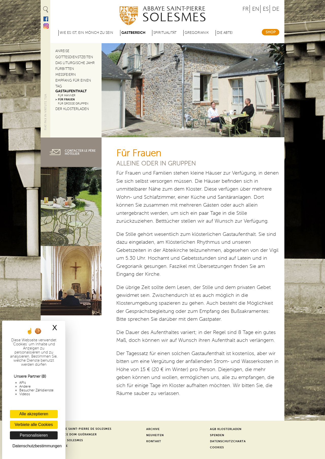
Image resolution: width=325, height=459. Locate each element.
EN (255, 9)
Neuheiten (155, 435)
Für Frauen (66, 99)
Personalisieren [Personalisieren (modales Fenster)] (34, 435)
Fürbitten (64, 69)
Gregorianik (197, 33)
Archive (153, 429)
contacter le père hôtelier (80, 152)
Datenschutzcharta (228, 441)
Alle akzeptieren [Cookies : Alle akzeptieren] (33, 414)
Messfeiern (65, 74)
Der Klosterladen (72, 109)
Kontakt (153, 441)
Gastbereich (133, 33)
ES (266, 9)
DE (275, 9)
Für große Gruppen (73, 103)
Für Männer (66, 95)
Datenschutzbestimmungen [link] (35, 446)
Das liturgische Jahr (75, 63)
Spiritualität (164, 33)
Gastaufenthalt (71, 91)
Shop (270, 32)
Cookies (217, 447)
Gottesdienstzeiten (74, 57)
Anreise (62, 51)
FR (245, 9)
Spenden (217, 435)
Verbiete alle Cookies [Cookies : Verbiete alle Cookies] (34, 424)
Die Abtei (225, 33)
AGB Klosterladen (225, 429)
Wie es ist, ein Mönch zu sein (86, 33)
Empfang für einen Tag (73, 83)
